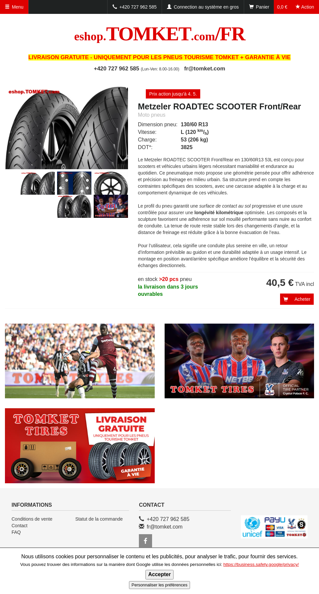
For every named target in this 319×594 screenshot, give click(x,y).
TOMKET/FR (159, 34)
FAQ (16, 532)
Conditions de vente (32, 519)
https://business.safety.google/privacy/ (261, 564)
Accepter (159, 574)
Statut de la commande (99, 519)
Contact (19, 525)
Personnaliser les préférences (159, 584)
